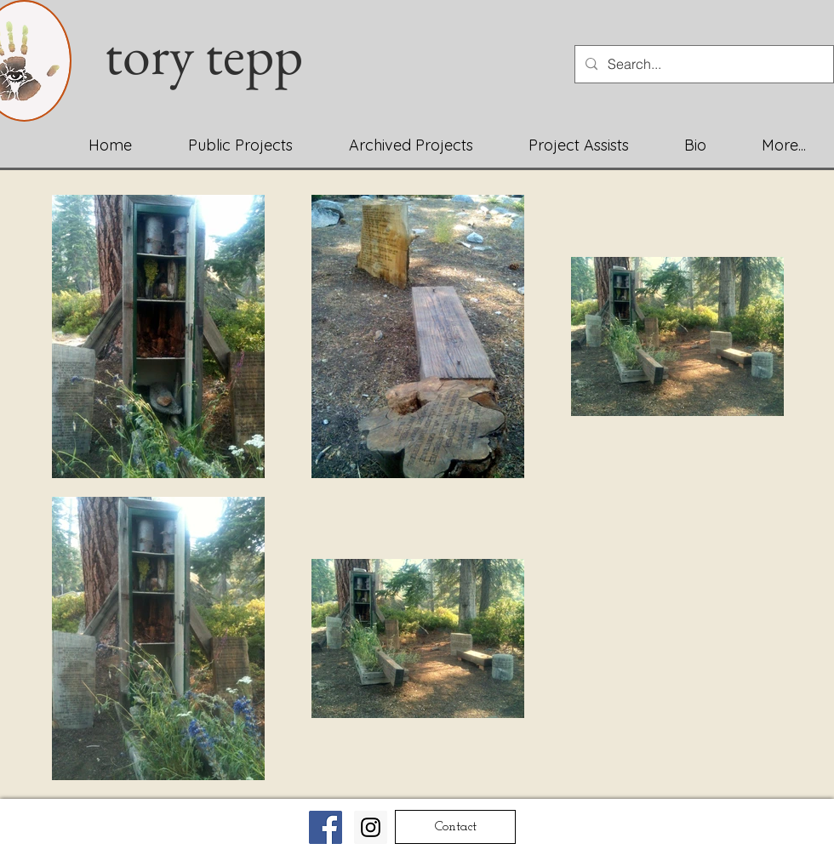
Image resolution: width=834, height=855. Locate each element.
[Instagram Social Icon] (370, 827)
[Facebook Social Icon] (325, 827)
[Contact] (455, 827)
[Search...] (702, 64)
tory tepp (215, 54)
